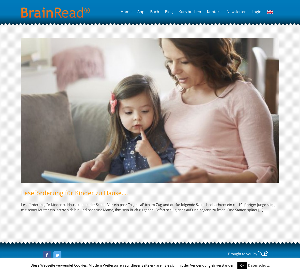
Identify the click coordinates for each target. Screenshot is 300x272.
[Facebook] (47, 255)
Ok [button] (242, 265)
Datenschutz (259, 265)
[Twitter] (57, 255)
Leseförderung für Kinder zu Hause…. (74, 193)
